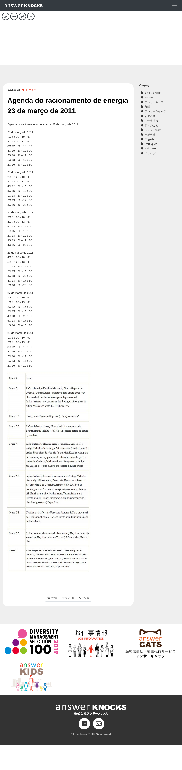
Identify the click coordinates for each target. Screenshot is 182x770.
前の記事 (52, 623)
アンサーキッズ (154, 127)
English (149, 164)
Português (151, 169)
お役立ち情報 (153, 118)
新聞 (147, 132)
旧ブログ (31, 115)
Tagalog (149, 122)
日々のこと (151, 150)
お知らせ (150, 141)
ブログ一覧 (68, 623)
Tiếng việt (151, 173)
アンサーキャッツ (155, 136)
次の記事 (84, 623)
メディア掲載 (153, 155)
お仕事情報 (151, 146)
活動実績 (150, 160)
